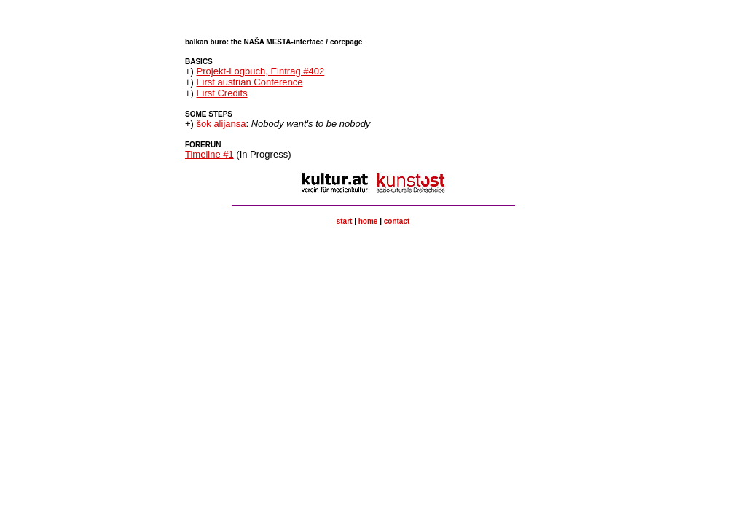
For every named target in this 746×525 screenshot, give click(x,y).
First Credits (222, 93)
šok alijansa (221, 123)
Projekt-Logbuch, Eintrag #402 (261, 71)
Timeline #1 (209, 154)
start (345, 221)
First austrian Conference (250, 82)
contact (397, 221)
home (368, 221)
